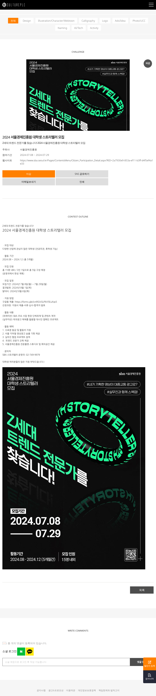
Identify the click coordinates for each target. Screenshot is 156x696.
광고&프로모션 (55, 682)
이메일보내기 (96, 173)
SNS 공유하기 (58, 173)
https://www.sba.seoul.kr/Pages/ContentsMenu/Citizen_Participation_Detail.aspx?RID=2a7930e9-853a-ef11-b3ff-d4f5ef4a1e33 (86, 162)
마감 (20, 173)
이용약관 (70, 682)
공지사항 (41, 682)
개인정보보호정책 (87, 682)
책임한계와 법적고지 (109, 682)
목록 (142, 581)
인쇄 (133, 173)
